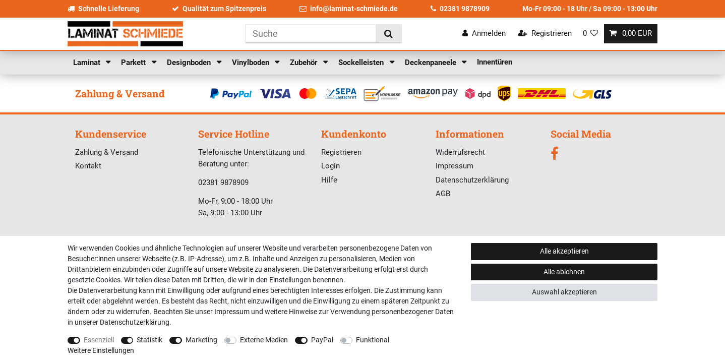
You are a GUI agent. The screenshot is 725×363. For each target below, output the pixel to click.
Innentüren (494, 62)
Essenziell (99, 340)
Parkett (134, 62)
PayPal (322, 340)
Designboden (190, 62)
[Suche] (388, 33)
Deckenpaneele (431, 62)
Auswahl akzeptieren (564, 292)
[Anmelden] (484, 33)
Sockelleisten (362, 62)
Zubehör (304, 62)
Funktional (372, 340)
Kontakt (88, 165)
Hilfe (329, 180)
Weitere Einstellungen (101, 350)
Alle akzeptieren (564, 251)
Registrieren (341, 152)
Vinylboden (251, 62)
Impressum (454, 165)
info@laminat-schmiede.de (348, 9)
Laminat (87, 62)
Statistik (149, 340)
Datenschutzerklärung (472, 180)
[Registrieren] (545, 33)
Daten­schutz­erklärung (134, 322)
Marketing (201, 340)
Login (330, 165)
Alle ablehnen (564, 272)
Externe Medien (264, 340)
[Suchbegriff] (311, 33)
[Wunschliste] (590, 33)
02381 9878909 (460, 9)
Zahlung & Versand (106, 152)
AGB (443, 193)
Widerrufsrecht (460, 152)
